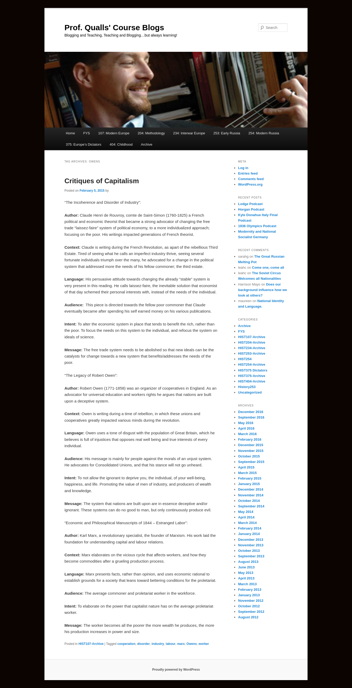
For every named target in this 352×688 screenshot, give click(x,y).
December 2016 (250, 412)
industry (158, 644)
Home (70, 133)
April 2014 (246, 517)
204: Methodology (151, 133)
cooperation (126, 644)
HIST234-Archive (251, 348)
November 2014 (250, 495)
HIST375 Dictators (252, 370)
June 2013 (246, 567)
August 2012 (248, 617)
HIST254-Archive (251, 364)
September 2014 (251, 506)
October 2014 (249, 501)
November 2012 (250, 601)
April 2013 (246, 578)
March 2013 (247, 584)
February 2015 (249, 478)
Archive (146, 144)
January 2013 (249, 595)
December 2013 (250, 540)
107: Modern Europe (113, 133)
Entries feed (248, 173)
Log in (243, 168)
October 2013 (249, 551)
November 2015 (250, 451)
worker (204, 644)
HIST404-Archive (251, 381)
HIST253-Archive (251, 353)
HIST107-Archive (90, 644)
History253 (246, 387)
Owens (192, 644)
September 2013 (251, 556)
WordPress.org (250, 184)
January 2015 (249, 484)
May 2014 (245, 512)
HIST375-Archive (251, 376)
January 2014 (249, 534)
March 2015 (247, 473)
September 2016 (251, 417)
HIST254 (245, 359)
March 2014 (247, 523)
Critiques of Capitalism (101, 181)
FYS (86, 133)
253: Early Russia (226, 133)
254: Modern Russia (263, 133)
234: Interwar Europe (189, 133)
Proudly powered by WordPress (176, 669)
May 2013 (245, 573)
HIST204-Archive (251, 342)
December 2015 (250, 445)
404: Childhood (121, 144)
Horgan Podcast (251, 209)
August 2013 (248, 562)
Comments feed (251, 179)
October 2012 (249, 606)
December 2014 (250, 489)
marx (181, 644)
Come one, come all (268, 267)
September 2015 (251, 462)
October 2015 (249, 456)
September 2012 (251, 612)
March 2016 (247, 434)
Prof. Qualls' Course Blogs (114, 27)
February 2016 (249, 439)
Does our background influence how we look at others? (262, 289)
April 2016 (246, 428)
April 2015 (246, 467)
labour (170, 644)
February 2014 (249, 528)
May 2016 (245, 423)
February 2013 (249, 590)
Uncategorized (250, 392)
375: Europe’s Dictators (83, 144)
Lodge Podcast (250, 204)
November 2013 (250, 545)
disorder (143, 644)
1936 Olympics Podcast (257, 226)
